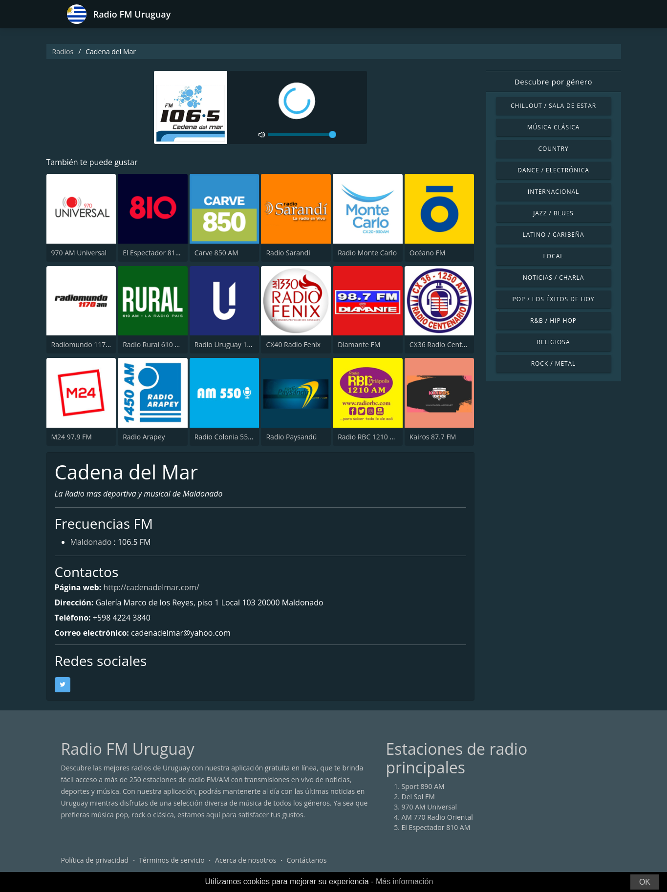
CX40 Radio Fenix (293, 344)
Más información (404, 881)
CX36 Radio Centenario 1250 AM (460, 344)
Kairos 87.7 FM (432, 436)
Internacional (553, 191)
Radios (63, 51)
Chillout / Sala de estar (553, 106)
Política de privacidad (95, 860)
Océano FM (427, 252)
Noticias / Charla (553, 277)
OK (644, 882)
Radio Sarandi (288, 252)
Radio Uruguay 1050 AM (232, 344)
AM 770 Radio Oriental (437, 817)
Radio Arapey (144, 436)
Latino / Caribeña (553, 234)
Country (553, 149)
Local (553, 256)
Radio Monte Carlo (367, 252)
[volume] (302, 134)
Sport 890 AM (423, 786)
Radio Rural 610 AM (154, 344)
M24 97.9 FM (71, 436)
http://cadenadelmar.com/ (151, 587)
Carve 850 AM (216, 252)
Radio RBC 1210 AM (369, 436)
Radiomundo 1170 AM (86, 344)
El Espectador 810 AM (157, 252)
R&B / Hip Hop (553, 320)
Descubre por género (553, 81)
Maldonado (91, 542)
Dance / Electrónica (553, 170)
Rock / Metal (553, 363)
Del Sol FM (418, 796)
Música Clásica (553, 127)
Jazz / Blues (553, 213)
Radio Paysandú (291, 436)
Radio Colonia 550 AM (229, 436)
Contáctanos (307, 860)
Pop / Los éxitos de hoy (554, 299)
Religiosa (553, 342)
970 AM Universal (79, 252)
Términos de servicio (172, 860)
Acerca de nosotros (245, 860)
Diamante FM (359, 344)
